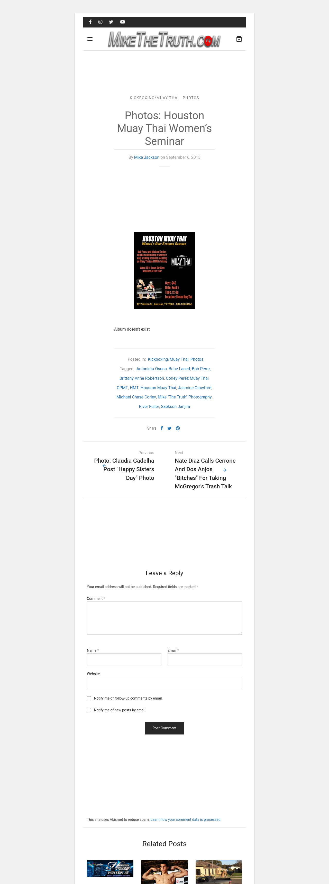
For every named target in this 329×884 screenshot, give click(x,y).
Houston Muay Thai (158, 388)
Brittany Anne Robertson (142, 378)
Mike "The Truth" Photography (185, 397)
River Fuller (149, 407)
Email (173, 651)
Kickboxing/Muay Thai (154, 98)
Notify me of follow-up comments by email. (128, 699)
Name (93, 651)
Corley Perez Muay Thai (187, 378)
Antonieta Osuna (151, 369)
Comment (96, 599)
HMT (134, 388)
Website (93, 674)
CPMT (122, 388)
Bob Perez (201, 369)
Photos (191, 98)
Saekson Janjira (175, 407)
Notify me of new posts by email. (120, 711)
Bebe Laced (179, 369)
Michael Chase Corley (136, 397)
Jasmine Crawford (194, 388)
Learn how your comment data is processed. (186, 820)
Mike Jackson (147, 157)
